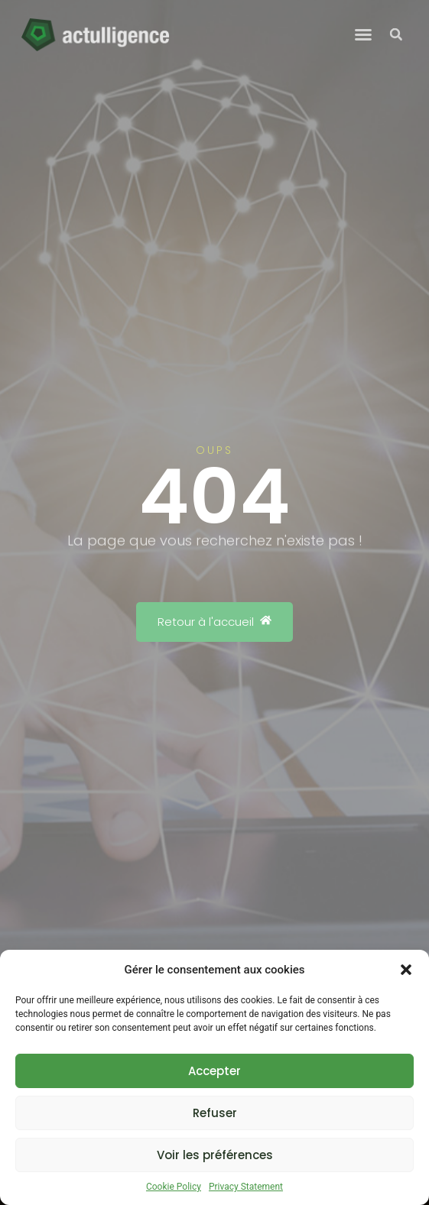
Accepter (214, 1071)
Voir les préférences (215, 1155)
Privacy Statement (246, 1186)
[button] (406, 969)
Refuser (215, 1113)
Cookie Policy (173, 1186)
